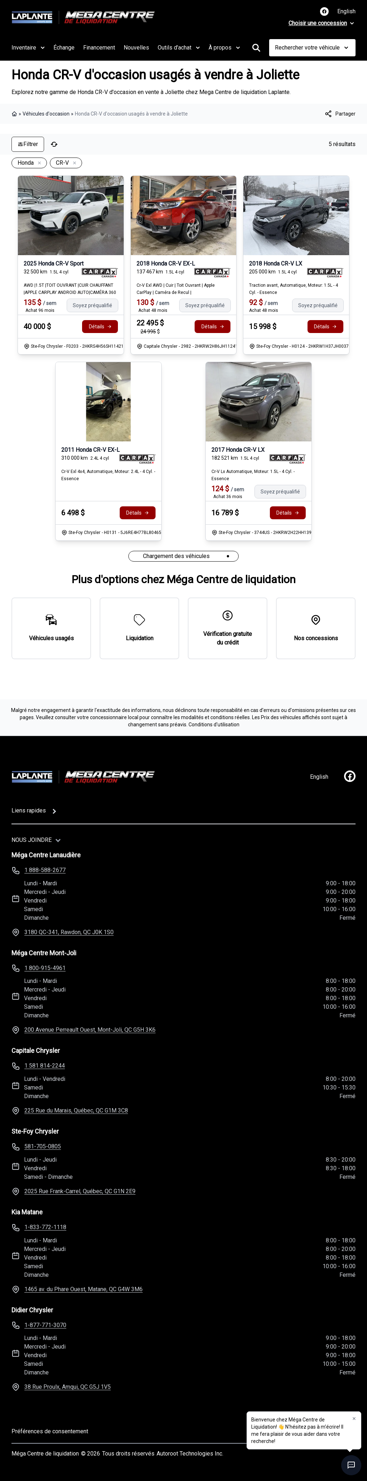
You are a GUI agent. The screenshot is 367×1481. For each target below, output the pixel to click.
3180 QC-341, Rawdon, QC (69, 932)
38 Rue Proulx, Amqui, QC (67, 1386)
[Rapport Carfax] (100, 272)
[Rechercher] (256, 48)
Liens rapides (28, 810)
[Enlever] (38, 163)
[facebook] (350, 776)
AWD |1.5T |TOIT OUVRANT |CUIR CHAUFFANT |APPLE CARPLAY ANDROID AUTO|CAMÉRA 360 (70, 289)
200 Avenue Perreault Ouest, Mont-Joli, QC (90, 1029)
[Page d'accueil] (83, 776)
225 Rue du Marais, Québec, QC (76, 1110)
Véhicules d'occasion (46, 114)
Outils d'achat (179, 47)
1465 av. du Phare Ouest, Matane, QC (83, 1289)
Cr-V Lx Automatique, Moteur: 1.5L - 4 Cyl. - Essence (253, 475)
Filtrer (28, 144)
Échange (64, 47)
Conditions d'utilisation (214, 724)
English (346, 11)
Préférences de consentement (49, 1431)
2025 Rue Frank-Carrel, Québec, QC (79, 1191)
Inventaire (28, 47)
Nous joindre (31, 839)
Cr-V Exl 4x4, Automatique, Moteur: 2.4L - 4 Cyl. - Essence (108, 475)
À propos (224, 47)
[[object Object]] (340, 113)
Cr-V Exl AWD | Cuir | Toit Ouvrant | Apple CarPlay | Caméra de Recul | (176, 289)
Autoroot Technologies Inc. (190, 1453)
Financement (99, 47)
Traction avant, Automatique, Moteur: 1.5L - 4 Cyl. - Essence (293, 289)
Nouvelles (136, 47)
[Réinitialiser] (54, 144)
